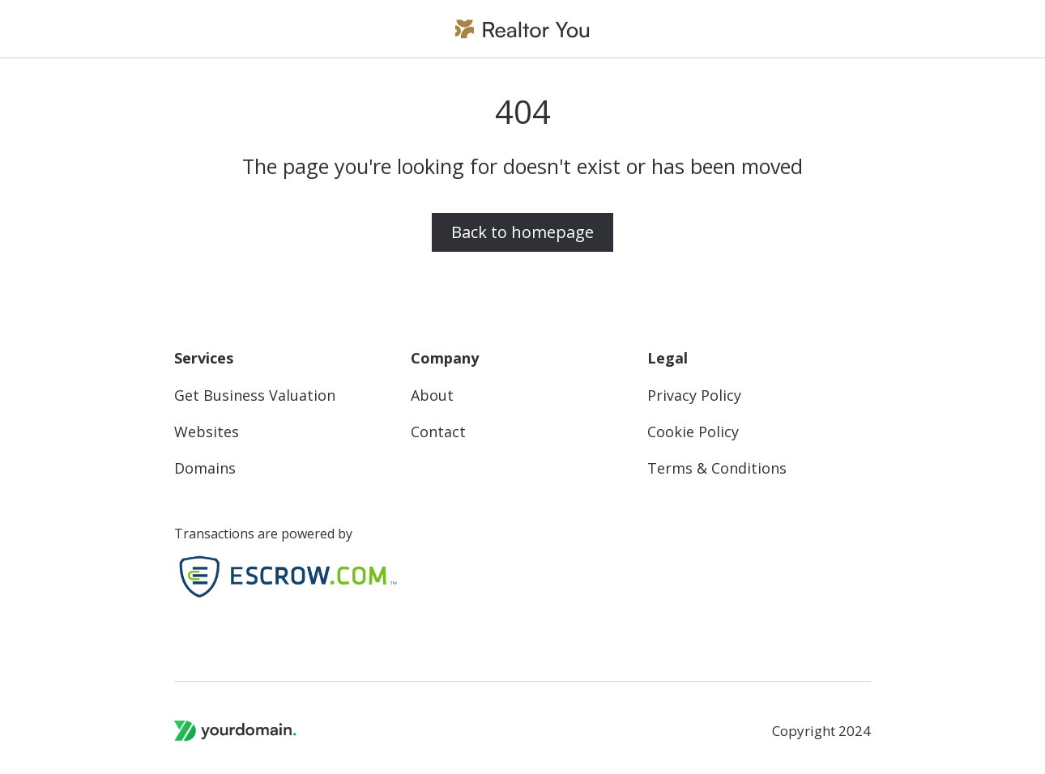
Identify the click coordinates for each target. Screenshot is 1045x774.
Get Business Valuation (254, 395)
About (432, 395)
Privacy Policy (694, 395)
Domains (205, 468)
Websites (206, 431)
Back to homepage (522, 232)
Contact (438, 431)
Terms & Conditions (717, 468)
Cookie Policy (693, 431)
